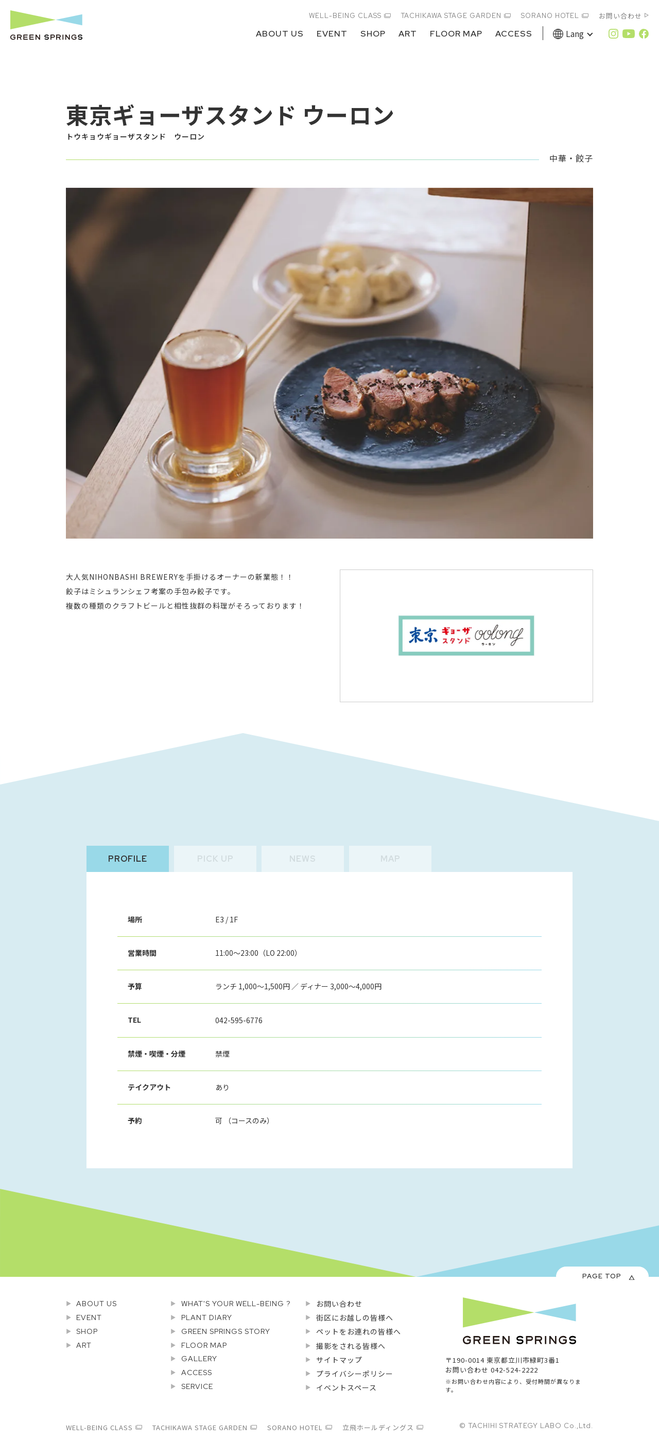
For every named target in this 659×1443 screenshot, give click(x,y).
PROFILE (127, 858)
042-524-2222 (514, 1370)
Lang (575, 33)
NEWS (302, 858)
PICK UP (215, 858)
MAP (390, 858)
